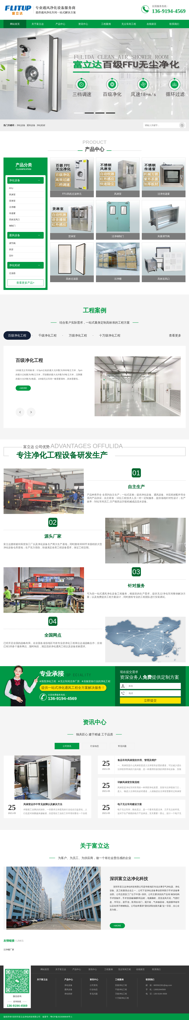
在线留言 (151, 24)
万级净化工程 (78, 335)
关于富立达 (38, 24)
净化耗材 (41, 125)
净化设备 (21, 125)
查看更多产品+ (25, 282)
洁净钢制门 (118, 236)
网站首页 (15, 24)
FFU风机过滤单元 (72, 194)
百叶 (11, 255)
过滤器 (12, 273)
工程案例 (106, 24)
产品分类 (23, 167)
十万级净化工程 (109, 335)
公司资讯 (67, 746)
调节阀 (12, 243)
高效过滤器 (72, 278)
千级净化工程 (47, 335)
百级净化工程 (17, 335)
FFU (11, 188)
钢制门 (12, 225)
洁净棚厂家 (8, 949)
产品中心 (60, 24)
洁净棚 (12, 207)
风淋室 (12, 194)
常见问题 (122, 746)
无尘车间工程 (128, 24)
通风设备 (31, 125)
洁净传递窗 (164, 194)
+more (23, 388)
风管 (11, 249)
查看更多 (175, 335)
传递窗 (12, 213)
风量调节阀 (164, 236)
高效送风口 (14, 219)
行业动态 (94, 746)
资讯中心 (83, 24)
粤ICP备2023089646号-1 (61, 1017)
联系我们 (174, 24)
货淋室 (12, 201)
